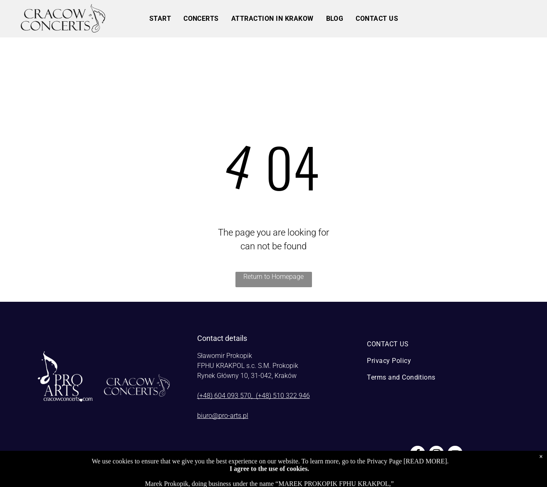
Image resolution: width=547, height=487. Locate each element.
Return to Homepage (273, 277)
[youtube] (455, 454)
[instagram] (436, 454)
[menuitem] (160, 18)
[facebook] (417, 454)
